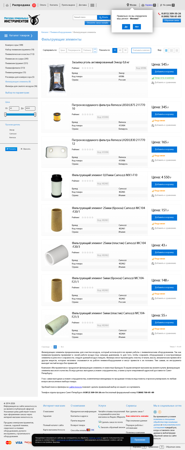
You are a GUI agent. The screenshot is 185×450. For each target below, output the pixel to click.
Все (62, 347)
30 (115, 50)
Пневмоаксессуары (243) (16, 59)
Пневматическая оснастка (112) (19, 54)
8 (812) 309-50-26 (171, 13)
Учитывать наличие (141, 50)
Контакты (54, 5)
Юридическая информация (83, 412)
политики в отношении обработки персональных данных (165, 422)
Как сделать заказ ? (135, 412)
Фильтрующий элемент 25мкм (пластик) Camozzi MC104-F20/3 (109, 245)
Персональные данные (136, 421)
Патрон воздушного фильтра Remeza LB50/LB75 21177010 (108, 107)
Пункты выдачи (68, 5)
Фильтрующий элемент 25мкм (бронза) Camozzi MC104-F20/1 (108, 210)
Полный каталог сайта (53, 425)
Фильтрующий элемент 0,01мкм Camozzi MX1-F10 (104, 175)
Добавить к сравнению (164, 82)
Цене (63, 50)
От (6, 108)
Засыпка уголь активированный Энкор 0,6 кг (100, 62)
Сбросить (25, 149)
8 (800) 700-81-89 (171, 16)
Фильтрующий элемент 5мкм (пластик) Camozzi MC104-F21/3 (108, 315)
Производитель (12, 125)
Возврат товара (78, 425)
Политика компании (135, 433)
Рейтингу (87, 50)
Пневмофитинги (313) (15, 68)
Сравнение (153, 447)
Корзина (148, 5)
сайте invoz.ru (75, 387)
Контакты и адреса (79, 416)
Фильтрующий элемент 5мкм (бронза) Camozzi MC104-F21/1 (108, 280)
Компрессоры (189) (14, 45)
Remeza (12, 138)
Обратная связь (171, 20)
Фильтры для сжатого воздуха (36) (21, 86)
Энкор (11, 130)
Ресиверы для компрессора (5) (19, 77)
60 (120, 50)
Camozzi (12, 134)
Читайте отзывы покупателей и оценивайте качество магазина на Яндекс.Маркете (111, 414)
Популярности (74, 50)
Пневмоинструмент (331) (16, 63)
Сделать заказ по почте (112, 422)
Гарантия (47, 416)
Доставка (83, 5)
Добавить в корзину (164, 72)
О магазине (48, 412)
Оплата (43, 5)
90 (125, 50)
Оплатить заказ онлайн (97, 23)
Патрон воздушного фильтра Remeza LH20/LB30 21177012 (108, 142)
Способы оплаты (82, 430)
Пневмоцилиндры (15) (15, 72)
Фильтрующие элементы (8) (18, 82)
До (22, 108)
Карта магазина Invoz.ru (54, 430)
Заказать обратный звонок (113, 427)
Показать (11, 149)
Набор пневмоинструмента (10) (19, 50)
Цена (7, 102)
